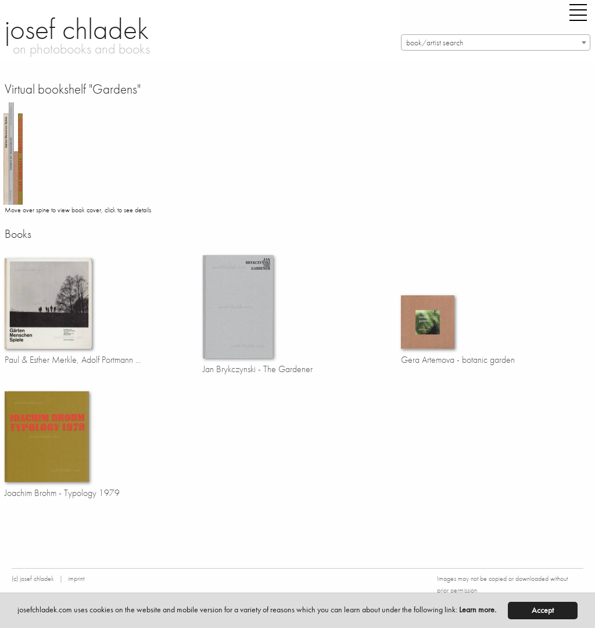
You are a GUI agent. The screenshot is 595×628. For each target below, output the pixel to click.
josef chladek (77, 29)
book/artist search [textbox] (434, 43)
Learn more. (477, 610)
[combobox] (495, 42)
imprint (76, 578)
